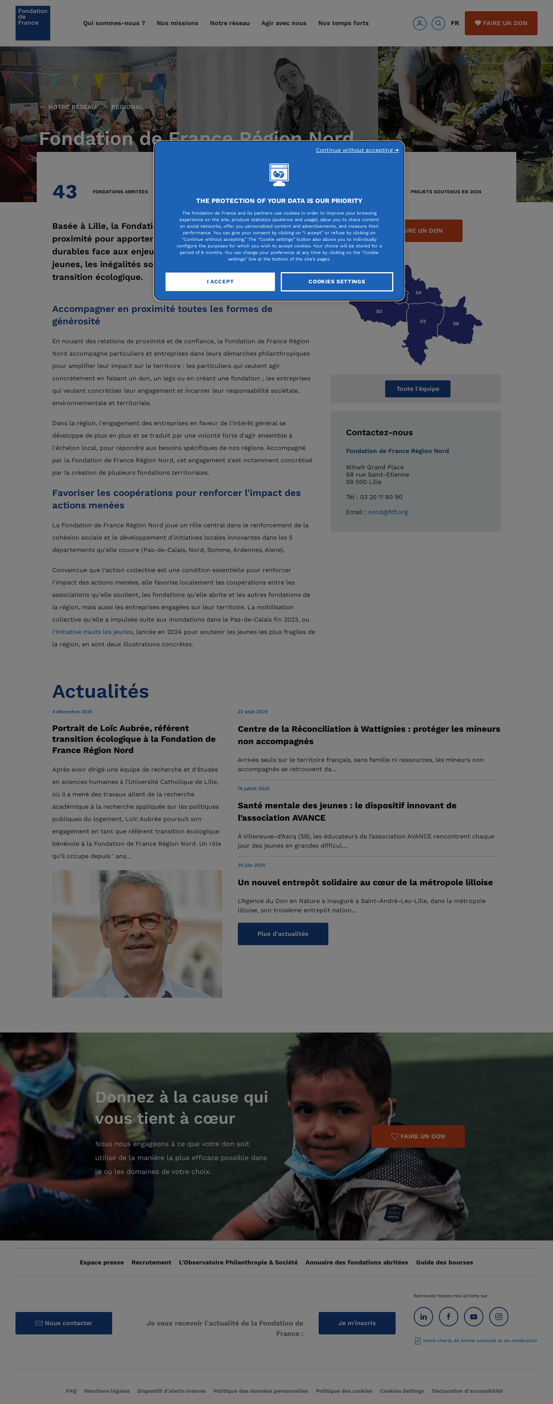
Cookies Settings (337, 281)
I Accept (220, 281)
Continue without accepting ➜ (357, 150)
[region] (279, 220)
